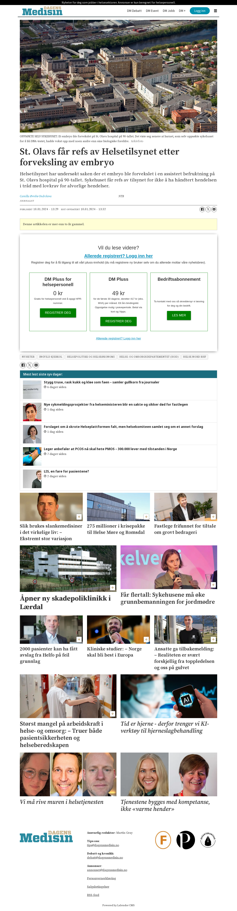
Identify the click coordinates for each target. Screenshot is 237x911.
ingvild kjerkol (50, 357)
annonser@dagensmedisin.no (107, 870)
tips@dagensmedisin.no (103, 845)
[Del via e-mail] (214, 209)
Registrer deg (58, 312)
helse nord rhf (194, 357)
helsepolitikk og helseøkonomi (91, 357)
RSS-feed (93, 895)
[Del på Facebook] (202, 209)
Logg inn (199, 11)
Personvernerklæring (101, 878)
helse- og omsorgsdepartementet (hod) (149, 357)
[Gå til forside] (42, 10)
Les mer (179, 315)
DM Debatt (134, 11)
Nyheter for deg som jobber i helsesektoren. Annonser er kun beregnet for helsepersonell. (119, 2)
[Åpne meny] (215, 11)
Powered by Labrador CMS (118, 905)
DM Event (152, 11)
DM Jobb (169, 11)
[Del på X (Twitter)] (208, 209)
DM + (182, 11)
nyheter (28, 357)
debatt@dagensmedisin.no (105, 857)
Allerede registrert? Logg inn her (118, 255)
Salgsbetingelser (98, 887)
